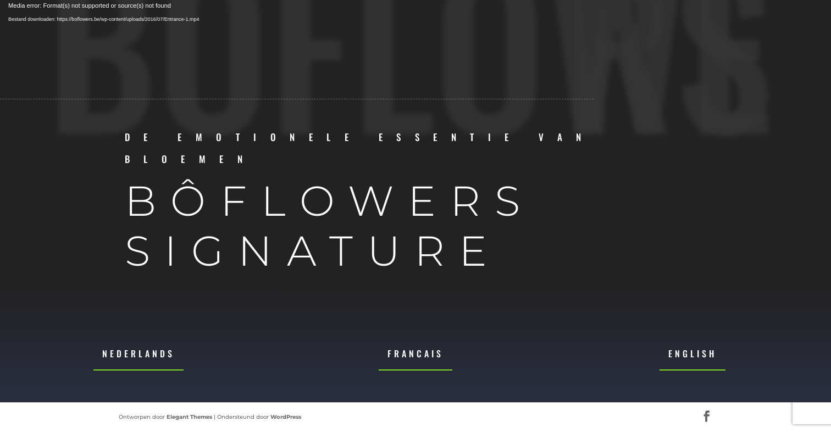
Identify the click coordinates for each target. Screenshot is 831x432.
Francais (415, 353)
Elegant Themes (189, 416)
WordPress (285, 416)
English (692, 353)
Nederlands (138, 353)
